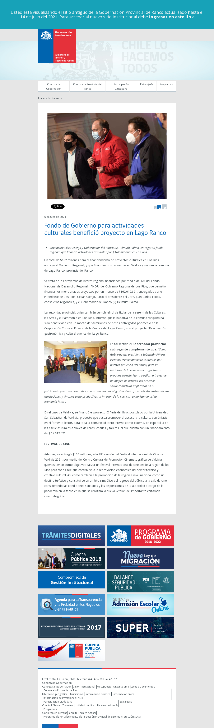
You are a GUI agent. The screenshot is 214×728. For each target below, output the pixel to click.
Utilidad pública (85, 705)
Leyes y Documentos (142, 686)
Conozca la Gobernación (53, 87)
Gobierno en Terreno (55, 713)
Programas (166, 84)
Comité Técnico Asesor (82, 713)
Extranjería (146, 84)
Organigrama (121, 686)
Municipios (76, 694)
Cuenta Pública (51, 705)
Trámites (67, 705)
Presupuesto (104, 686)
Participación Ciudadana (121, 87)
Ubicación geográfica (55, 694)
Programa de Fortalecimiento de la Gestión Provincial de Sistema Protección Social (92, 716)
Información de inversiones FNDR (63, 698)
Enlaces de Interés (107, 705)
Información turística (98, 694)
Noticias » (55, 98)
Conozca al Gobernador (56, 686)
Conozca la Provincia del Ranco (87, 87)
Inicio (41, 98)
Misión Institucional (84, 686)
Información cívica (123, 694)
